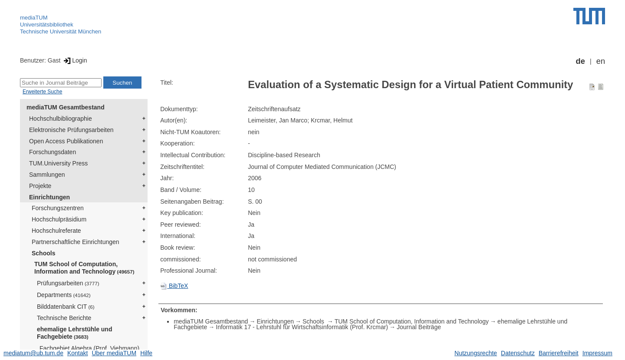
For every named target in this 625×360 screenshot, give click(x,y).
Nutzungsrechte (475, 353)
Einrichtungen (49, 197)
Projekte (40, 185)
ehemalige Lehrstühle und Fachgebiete (74, 333)
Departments (64, 294)
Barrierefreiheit (559, 353)
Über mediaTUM (114, 353)
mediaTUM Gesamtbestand (65, 107)
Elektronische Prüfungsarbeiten (71, 129)
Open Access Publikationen (66, 141)
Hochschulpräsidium (59, 219)
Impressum (597, 353)
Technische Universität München (60, 31)
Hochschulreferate (56, 230)
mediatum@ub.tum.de (33, 353)
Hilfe (146, 353)
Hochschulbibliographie (60, 118)
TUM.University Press (58, 163)
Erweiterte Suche (42, 92)
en (600, 61)
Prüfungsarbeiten (68, 283)
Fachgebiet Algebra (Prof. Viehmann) (89, 348)
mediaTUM (34, 17)
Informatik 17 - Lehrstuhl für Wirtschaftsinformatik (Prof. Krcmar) (302, 327)
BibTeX (174, 285)
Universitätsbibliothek (46, 24)
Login (74, 60)
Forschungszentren (58, 208)
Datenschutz (518, 353)
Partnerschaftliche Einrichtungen (75, 241)
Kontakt (77, 353)
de (580, 61)
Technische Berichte (64, 317)
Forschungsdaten (52, 152)
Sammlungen (47, 174)
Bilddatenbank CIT (66, 306)
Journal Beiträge (419, 327)
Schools (43, 253)
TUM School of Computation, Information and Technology (84, 268)
